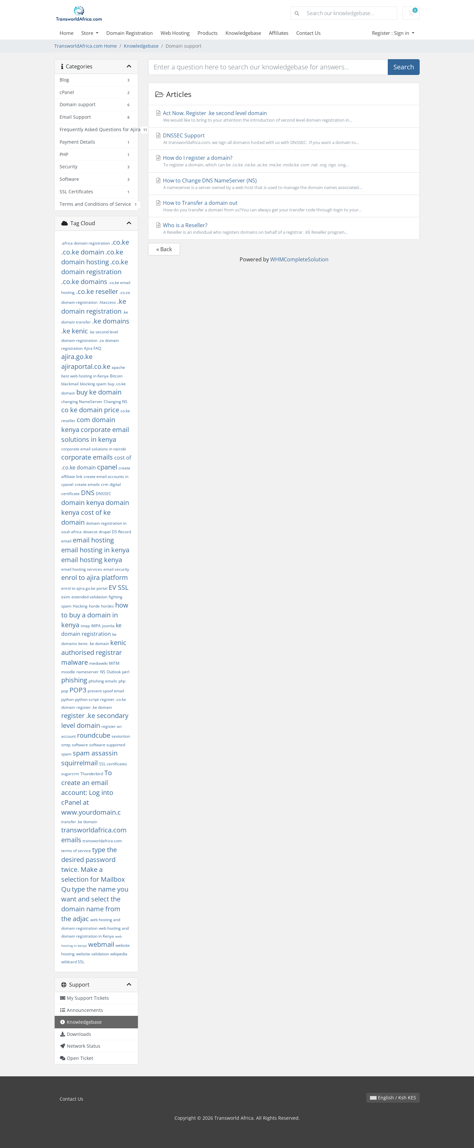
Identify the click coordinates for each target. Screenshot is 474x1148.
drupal (105, 532)
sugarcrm (70, 774)
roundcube (93, 735)
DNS (87, 492)
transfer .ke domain (79, 822)
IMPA (96, 626)
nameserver (87, 672)
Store (87, 33)
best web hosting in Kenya (85, 376)
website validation (92, 954)
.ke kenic (74, 330)
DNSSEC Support (284, 139)
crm (104, 484)
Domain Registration (129, 33)
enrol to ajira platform (94, 577)
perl (125, 672)
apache (118, 367)
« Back (164, 249)
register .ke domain (94, 707)
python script (87, 699)
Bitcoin (116, 376)
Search (403, 66)
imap (85, 626)
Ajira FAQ (92, 348)
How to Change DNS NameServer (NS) (284, 184)
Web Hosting (175, 33)
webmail (101, 944)
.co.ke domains (84, 281)
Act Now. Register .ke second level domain (284, 116)
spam (66, 754)
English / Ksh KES (393, 1097)
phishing (74, 680)
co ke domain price (90, 409)
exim (65, 597)
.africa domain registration (85, 243)
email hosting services (81, 569)
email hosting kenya (91, 559)
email (66, 541)
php (121, 681)
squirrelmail (79, 762)
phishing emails (103, 681)
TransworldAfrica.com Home (85, 46)
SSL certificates (113, 764)
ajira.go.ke (76, 356)
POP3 (77, 689)
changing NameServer (81, 401)
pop (64, 691)
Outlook (114, 672)
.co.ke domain (82, 252)
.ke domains (110, 321)
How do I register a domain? (284, 161)
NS (102, 672)
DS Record (121, 532)
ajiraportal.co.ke (85, 366)
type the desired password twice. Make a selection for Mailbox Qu (93, 869)
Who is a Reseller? (284, 228)
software (80, 745)
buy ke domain (98, 392)
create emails (87, 484)
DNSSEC (103, 493)
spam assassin (95, 753)
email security (116, 569)
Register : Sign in (391, 33)
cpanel (107, 467)
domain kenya (82, 502)
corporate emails (87, 457)
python (67, 699)
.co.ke (120, 242)
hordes (107, 606)
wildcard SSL (72, 962)
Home (66, 33)
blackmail (70, 384)
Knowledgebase (243, 33)
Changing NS (115, 401)
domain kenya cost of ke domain (95, 512)
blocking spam (93, 384)
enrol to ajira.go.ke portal (84, 588)
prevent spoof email (106, 691)
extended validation (89, 597)
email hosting (93, 540)
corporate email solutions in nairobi (93, 449)
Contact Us (308, 33)
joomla (108, 626)
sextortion (121, 736)
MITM (114, 663)
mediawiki (98, 663)
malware (74, 662)
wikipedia (118, 954)
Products (208, 33)
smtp (65, 745)
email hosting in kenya (95, 549)
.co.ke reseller (97, 291)
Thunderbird (91, 774)
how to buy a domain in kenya (94, 615)
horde (94, 606)
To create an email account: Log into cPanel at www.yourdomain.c (91, 792)
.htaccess (107, 302)
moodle (68, 672)
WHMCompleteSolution (299, 259)
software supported (107, 745)
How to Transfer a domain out (284, 206)
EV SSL (118, 587)
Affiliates (278, 33)
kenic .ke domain (93, 643)
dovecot (90, 532)
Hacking (80, 606)
